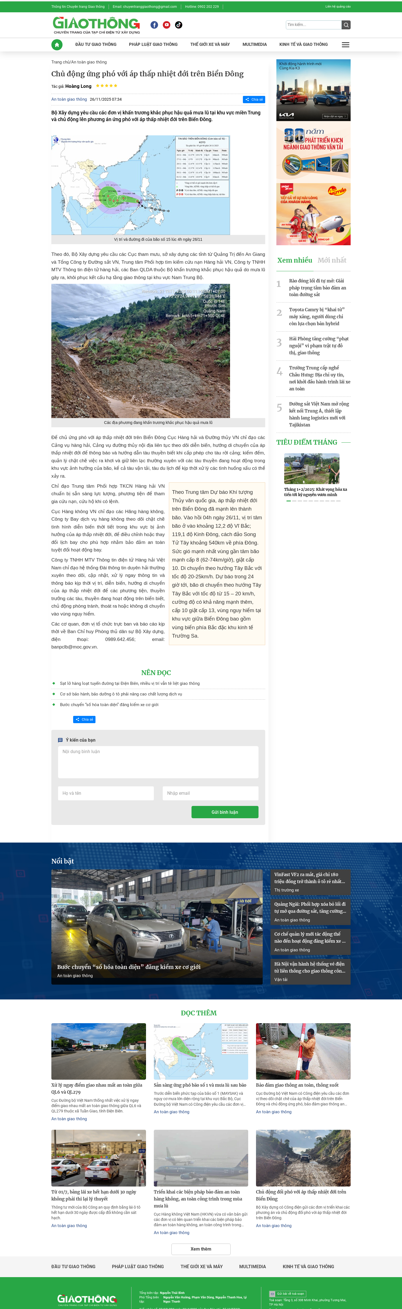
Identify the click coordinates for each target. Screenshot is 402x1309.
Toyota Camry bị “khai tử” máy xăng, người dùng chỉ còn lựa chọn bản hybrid (319, 310)
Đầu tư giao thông (73, 1226)
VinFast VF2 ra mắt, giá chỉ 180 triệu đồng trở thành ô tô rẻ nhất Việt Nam (310, 856)
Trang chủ (60, 60)
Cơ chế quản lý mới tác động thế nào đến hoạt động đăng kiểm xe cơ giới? (310, 912)
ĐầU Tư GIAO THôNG (97, 43)
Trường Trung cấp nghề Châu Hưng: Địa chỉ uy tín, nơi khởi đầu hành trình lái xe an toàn (318, 365)
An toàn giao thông (87, 60)
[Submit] (346, 24)
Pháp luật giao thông (138, 1226)
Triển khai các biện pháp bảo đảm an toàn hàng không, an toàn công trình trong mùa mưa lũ (200, 1163)
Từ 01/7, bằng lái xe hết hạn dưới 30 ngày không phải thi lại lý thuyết (97, 1163)
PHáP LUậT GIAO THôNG (153, 43)
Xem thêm (201, 1209)
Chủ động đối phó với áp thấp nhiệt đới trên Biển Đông (298, 1163)
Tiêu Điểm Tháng (305, 421)
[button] (288, 481)
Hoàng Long (77, 83)
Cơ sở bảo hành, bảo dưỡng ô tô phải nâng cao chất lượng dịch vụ (116, 674)
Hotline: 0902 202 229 (188, 6)
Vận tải (280, 951)
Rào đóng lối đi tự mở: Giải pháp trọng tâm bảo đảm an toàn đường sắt (316, 283)
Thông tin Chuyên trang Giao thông (75, 6)
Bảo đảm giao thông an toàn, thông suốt (295, 1055)
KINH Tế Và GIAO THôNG (303, 43)
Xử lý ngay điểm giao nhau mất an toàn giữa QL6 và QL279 (98, 1059)
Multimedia (252, 1226)
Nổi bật (62, 840)
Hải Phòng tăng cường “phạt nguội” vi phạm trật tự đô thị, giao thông (318, 338)
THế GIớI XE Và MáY (209, 43)
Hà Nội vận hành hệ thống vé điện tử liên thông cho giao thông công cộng (310, 940)
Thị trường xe (285, 867)
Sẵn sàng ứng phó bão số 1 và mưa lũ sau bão (197, 1055)
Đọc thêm (199, 984)
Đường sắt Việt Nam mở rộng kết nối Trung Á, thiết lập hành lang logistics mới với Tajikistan (319, 395)
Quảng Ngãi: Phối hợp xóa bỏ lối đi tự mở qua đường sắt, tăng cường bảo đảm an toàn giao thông (310, 885)
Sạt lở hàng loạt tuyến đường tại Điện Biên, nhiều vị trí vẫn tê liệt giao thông (123, 664)
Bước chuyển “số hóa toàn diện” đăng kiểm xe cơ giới (104, 684)
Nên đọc (156, 654)
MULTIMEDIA (253, 43)
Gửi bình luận (225, 791)
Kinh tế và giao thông (308, 1226)
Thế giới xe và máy (202, 1226)
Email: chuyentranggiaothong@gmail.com (136, 6)
